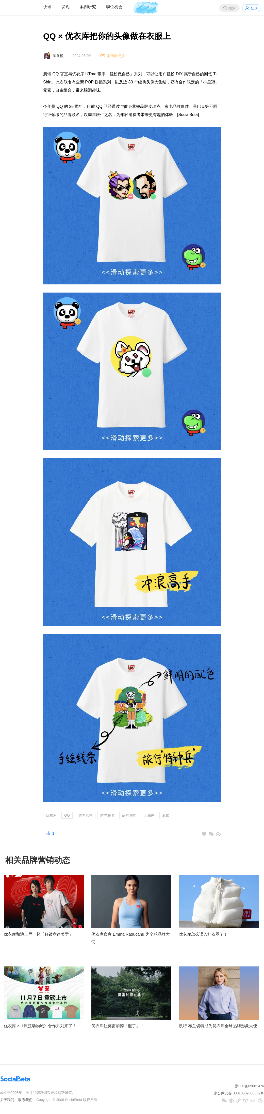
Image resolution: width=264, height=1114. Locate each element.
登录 (254, 8)
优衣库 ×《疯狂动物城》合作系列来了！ (40, 1026)
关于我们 (7, 1100)
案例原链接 (116, 56)
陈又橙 (58, 56)
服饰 (165, 815)
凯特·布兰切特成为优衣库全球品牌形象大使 (218, 1026)
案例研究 (88, 7)
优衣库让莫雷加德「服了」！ (117, 1026)
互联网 (149, 815)
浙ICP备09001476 (249, 1086)
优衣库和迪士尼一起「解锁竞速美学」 (38, 934)
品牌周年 (129, 815)
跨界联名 (107, 815)
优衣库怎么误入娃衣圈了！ (203, 934)
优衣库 (51, 815)
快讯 (47, 7)
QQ (67, 815)
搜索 (232, 8)
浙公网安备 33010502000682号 (239, 1093)
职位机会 (114, 7)
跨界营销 (85, 815)
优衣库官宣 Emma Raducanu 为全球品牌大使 (130, 938)
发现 (65, 7)
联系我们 (25, 1100)
